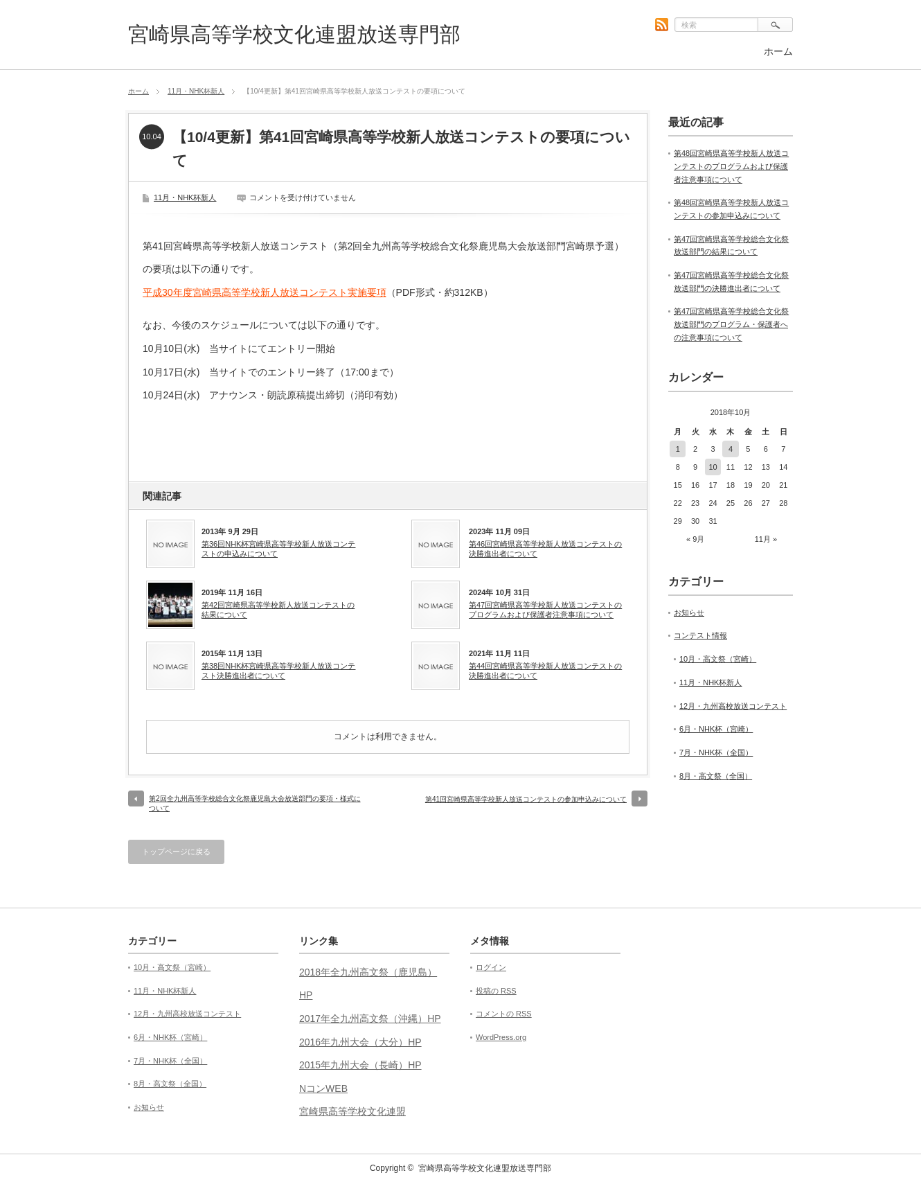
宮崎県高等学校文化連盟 (352, 1111)
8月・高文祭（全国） (715, 776)
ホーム (778, 51)
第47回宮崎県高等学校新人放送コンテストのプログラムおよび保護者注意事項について (545, 610)
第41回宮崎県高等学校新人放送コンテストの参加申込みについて (526, 799)
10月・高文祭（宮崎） (717, 659)
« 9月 (695, 539)
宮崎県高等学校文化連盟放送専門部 (294, 34)
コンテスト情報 (700, 635)
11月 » (766, 539)
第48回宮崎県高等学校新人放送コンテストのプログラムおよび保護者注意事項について (731, 166)
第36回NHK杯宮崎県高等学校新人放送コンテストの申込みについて (278, 549)
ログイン (491, 967)
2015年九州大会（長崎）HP (360, 1064)
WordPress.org (501, 1037)
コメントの (504, 1013)
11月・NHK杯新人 (196, 91)
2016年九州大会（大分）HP (360, 1042)
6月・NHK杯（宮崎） (716, 729)
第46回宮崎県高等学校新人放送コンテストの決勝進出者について (545, 549)
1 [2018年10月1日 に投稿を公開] (678, 449)
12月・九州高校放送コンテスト (733, 706)
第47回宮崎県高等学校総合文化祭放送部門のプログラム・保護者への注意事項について (731, 324)
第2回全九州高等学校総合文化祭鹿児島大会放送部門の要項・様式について (255, 803)
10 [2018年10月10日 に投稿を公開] (712, 467)
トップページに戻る (176, 851)
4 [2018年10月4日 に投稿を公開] (730, 449)
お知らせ (689, 612)
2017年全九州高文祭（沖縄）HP (370, 1018)
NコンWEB (323, 1088)
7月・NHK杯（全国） (716, 752)
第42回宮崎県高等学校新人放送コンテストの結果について (278, 610)
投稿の (496, 991)
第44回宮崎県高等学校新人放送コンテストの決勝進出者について (545, 671)
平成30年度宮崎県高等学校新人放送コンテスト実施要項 (264, 292)
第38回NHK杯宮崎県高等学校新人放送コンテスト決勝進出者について (278, 671)
